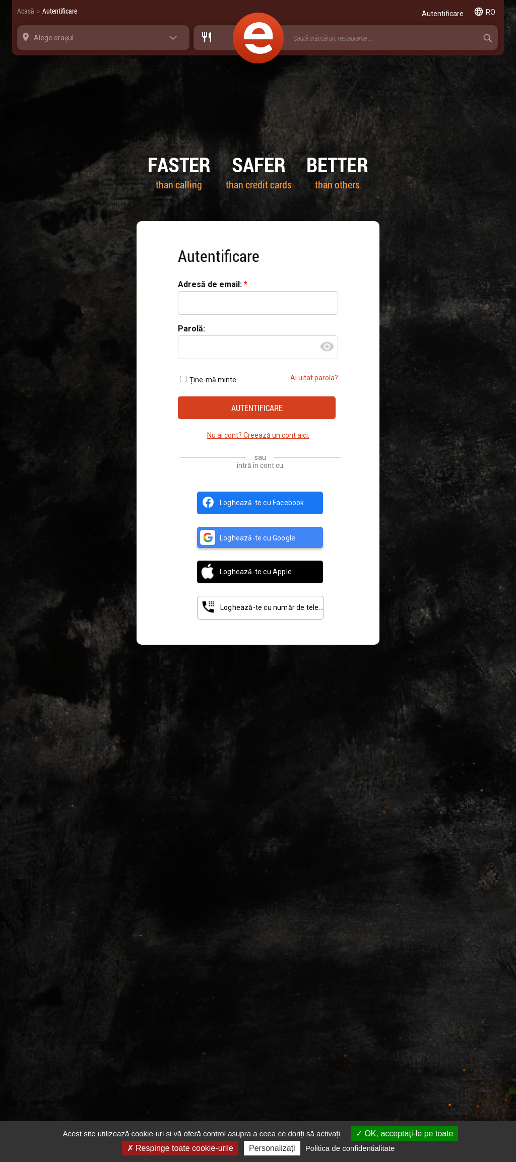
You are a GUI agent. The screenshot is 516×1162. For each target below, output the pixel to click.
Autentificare (59, 11)
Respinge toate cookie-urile (180, 1148)
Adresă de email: (211, 285)
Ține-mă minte (208, 380)
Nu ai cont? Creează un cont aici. (258, 435)
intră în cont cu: (261, 465)
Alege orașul (54, 38)
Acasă (25, 11)
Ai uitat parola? (314, 378)
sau (260, 457)
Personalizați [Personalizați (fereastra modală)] (272, 1148)
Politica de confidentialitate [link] (350, 1148)
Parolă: (191, 329)
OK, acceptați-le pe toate (405, 1133)
